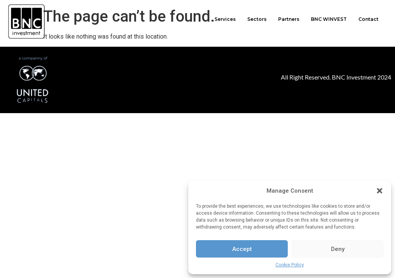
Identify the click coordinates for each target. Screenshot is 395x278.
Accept (242, 249)
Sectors (257, 19)
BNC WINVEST (329, 19)
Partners (288, 19)
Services (225, 19)
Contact (368, 19)
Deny (337, 249)
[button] (379, 191)
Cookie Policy (289, 265)
